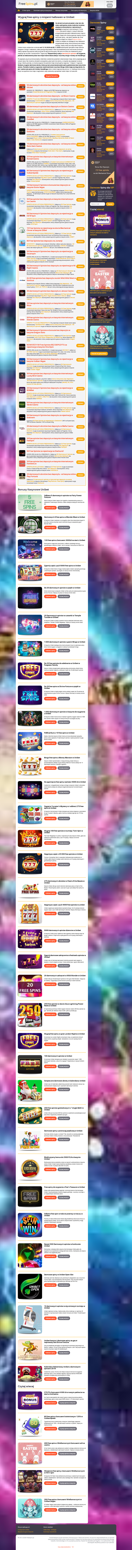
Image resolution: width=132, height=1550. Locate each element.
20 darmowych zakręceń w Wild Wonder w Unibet (65, 976)
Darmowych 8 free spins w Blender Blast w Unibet (64, 517)
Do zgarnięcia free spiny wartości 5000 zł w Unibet (65, 782)
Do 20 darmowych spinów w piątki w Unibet (62, 588)
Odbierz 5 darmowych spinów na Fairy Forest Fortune (62, 496)
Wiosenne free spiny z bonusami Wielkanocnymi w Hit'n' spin (64, 1472)
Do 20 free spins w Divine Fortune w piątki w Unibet (62, 687)
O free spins (26, 10)
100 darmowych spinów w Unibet (58, 1056)
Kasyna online (94, 10)
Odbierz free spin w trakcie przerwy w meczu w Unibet (63, 1215)
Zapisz (110, 204)
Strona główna (19, 10)
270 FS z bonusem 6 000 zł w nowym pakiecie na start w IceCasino (64, 1393)
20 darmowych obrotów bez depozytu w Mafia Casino (50, 426)
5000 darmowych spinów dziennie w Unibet (62, 930)
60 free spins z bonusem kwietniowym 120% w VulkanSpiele (63, 1417)
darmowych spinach (69, 53)
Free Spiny (109, 2)
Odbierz (80, 86)
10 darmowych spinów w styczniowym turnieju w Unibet (64, 1307)
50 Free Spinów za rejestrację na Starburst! (45, 451)
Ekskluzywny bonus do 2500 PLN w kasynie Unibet (62, 1158)
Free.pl (28, 3)
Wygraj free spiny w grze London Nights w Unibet (64, 1034)
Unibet (57, 31)
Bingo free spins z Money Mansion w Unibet (62, 758)
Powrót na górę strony (98, 353)
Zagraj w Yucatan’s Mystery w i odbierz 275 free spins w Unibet (64, 807)
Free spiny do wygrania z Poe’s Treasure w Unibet (64, 1187)
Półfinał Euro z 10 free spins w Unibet (59, 733)
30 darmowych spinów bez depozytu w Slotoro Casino (50, 107)
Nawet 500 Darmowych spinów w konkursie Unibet (62, 1245)
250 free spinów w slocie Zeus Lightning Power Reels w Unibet (63, 1005)
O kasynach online (23, 1529)
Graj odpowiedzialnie (64, 1547)
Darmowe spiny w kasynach (43, 10)
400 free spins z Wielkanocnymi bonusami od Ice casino (64, 1444)
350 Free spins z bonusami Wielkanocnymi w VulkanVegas (63, 1500)
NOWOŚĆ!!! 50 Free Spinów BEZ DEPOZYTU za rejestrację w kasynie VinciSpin (47, 346)
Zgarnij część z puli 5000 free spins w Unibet (62, 566)
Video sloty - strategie (49, 1529)
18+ (73, 1547)
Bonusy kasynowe (61, 10)
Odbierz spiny (50, 508)
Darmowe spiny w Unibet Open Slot (58, 1275)
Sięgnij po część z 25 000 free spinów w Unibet (63, 854)
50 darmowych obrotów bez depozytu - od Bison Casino (51, 96)
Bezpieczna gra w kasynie (25, 1532)
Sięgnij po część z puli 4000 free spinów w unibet (64, 905)
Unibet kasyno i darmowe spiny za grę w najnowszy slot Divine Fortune (60, 1341)
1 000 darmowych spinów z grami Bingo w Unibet (64, 642)
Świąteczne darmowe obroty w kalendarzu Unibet (64, 1081)
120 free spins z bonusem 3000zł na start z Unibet (64, 540)
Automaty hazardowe (49, 1532)
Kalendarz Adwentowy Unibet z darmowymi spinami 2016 (62, 1368)
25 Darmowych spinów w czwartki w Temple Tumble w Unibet (62, 616)
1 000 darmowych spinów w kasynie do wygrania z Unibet (64, 713)
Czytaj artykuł (64, 508)
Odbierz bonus (51, 1403)
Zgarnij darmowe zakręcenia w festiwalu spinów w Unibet (65, 956)
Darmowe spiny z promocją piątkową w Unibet (63, 1131)
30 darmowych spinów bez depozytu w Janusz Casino (50, 291)
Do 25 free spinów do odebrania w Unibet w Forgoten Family (62, 664)
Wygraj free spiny (52, 76)
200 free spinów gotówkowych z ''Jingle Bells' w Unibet (64, 1109)
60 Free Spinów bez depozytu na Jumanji (44, 241)
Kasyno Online (77, 39)
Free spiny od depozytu (79, 10)
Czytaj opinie (67, 1403)
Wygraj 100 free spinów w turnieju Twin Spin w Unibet (63, 832)
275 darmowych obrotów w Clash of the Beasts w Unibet (64, 882)
